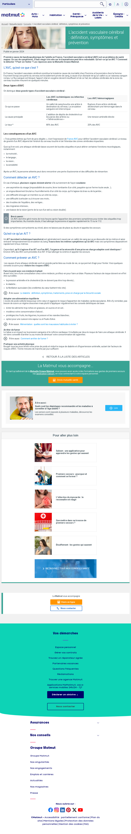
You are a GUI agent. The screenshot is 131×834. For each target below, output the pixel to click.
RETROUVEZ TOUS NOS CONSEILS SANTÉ (68, 568)
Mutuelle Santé (16, 24)
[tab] (36, 14)
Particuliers (8, 4)
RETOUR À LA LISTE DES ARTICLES (68, 356)
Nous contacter (68, 608)
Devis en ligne (68, 602)
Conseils (27, 24)
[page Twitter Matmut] (74, 810)
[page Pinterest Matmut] (68, 810)
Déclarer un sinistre (65, 694)
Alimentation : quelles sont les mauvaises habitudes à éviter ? (49, 324)
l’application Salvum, (45, 373)
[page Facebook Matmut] (50, 810)
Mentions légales (53, 821)
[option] (16, 4)
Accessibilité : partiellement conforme (67, 817)
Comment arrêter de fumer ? (34, 338)
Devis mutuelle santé (67, 380)
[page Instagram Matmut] (56, 810)
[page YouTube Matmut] (80, 810)
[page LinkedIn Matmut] (62, 810)
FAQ (86, 824)
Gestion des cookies (70, 824)
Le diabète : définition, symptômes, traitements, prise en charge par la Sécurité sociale (60, 293)
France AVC (72, 139)
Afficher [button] (95, 723)
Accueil (4, 24)
